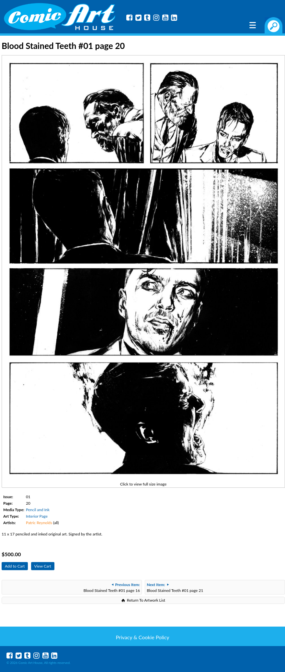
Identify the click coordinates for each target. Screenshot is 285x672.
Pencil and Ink (38, 509)
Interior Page (37, 516)
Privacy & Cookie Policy (142, 637)
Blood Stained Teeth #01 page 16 (112, 587)
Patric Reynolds (39, 522)
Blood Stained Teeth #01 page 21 (175, 587)
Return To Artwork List (146, 600)
